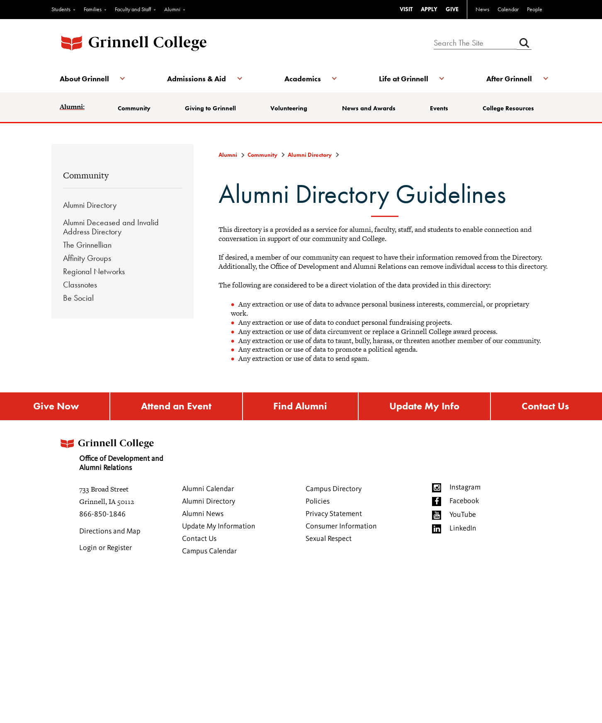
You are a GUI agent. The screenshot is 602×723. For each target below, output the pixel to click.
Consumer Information (341, 526)
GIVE (452, 9)
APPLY (429, 9)
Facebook (464, 501)
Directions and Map (110, 531)
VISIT (406, 9)
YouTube (462, 515)
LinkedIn (462, 528)
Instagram (465, 487)
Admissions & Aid (196, 78)
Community (134, 108)
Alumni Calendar (208, 489)
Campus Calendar (209, 551)
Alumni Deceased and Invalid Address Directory (111, 227)
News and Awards (369, 108)
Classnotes (80, 284)
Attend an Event (176, 406)
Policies (318, 501)
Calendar (508, 9)
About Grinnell (84, 78)
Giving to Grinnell (210, 108)
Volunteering (288, 108)
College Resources (508, 108)
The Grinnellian (87, 244)
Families (93, 9)
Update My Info (424, 406)
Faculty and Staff (133, 9)
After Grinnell (509, 78)
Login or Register (105, 548)
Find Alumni (300, 406)
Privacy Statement (334, 514)
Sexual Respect (329, 539)
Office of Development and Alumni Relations (110, 452)
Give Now (56, 406)
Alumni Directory (90, 205)
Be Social (78, 297)
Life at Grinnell (403, 78)
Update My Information (218, 526)
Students (60, 9)
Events (439, 108)
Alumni (172, 9)
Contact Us (545, 406)
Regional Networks (94, 271)
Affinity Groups (87, 258)
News (482, 9)
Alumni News (202, 514)
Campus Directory (334, 489)
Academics (302, 78)
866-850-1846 (102, 514)
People (534, 9)
